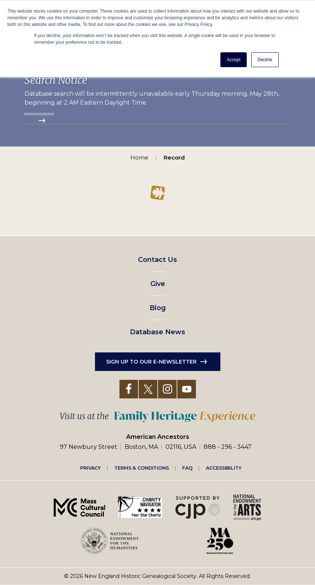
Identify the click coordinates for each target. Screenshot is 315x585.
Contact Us (157, 260)
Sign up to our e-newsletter (151, 361)
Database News (157, 332)
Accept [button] (233, 59)
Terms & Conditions (141, 468)
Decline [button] (264, 59)
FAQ (187, 468)
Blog (158, 308)
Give (157, 284)
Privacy (90, 468)
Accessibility (224, 468)
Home (139, 157)
